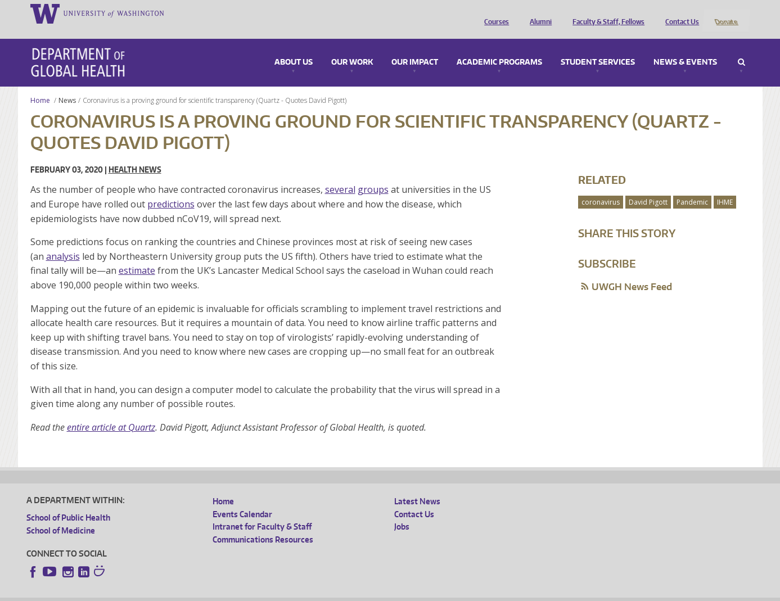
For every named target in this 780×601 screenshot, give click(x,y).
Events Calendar (242, 499)
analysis (63, 241)
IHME (725, 187)
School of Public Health (68, 503)
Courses (493, 13)
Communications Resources (263, 524)
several (340, 175)
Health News (135, 155)
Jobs (401, 512)
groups (373, 175)
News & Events (685, 47)
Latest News (417, 486)
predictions (171, 189)
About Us (293, 47)
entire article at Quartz (111, 412)
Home (40, 85)
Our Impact (414, 47)
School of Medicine (60, 515)
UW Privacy (175, 592)
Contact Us (679, 13)
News (67, 85)
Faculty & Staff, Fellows (606, 13)
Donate (726, 13)
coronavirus (600, 187)
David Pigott (648, 187)
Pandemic (692, 187)
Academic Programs (499, 47)
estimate (137, 256)
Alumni (538, 13)
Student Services (598, 47)
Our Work (352, 47)
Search (741, 47)
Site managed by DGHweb (288, 592)
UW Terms (221, 592)
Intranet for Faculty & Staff (262, 512)
